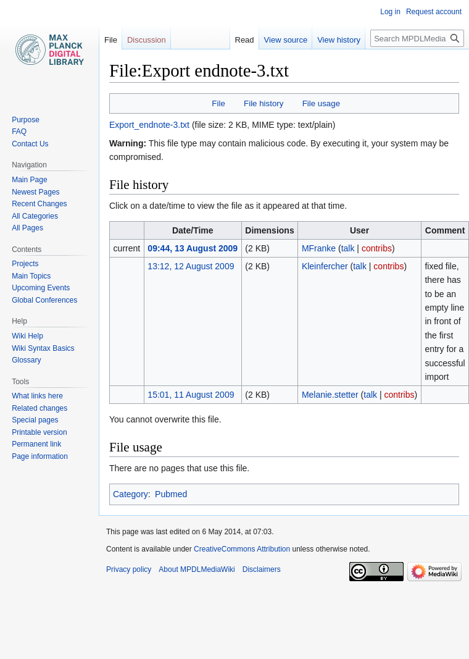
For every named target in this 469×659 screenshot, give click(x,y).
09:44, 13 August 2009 (192, 248)
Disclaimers (262, 569)
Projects (25, 263)
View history (326, 39)
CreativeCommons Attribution (242, 549)
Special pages (35, 420)
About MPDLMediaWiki (196, 569)
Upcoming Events (41, 287)
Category (130, 494)
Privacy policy (128, 569)
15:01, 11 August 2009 (190, 395)
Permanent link (36, 444)
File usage (321, 103)
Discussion (146, 39)
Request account (434, 11)
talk (348, 248)
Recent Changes (39, 203)
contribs (377, 248)
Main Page (29, 179)
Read (232, 39)
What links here (37, 396)
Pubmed (171, 494)
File (218, 103)
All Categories (35, 216)
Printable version (39, 432)
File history (263, 103)
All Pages (27, 228)
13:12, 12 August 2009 (190, 266)
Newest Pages (35, 192)
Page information (40, 456)
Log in (390, 11)
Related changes (39, 408)
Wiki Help (27, 336)
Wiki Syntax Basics (43, 348)
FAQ (19, 131)
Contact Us (30, 144)
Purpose (25, 119)
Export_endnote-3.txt (149, 125)
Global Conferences (44, 300)
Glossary (26, 360)
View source (274, 39)
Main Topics (31, 276)
